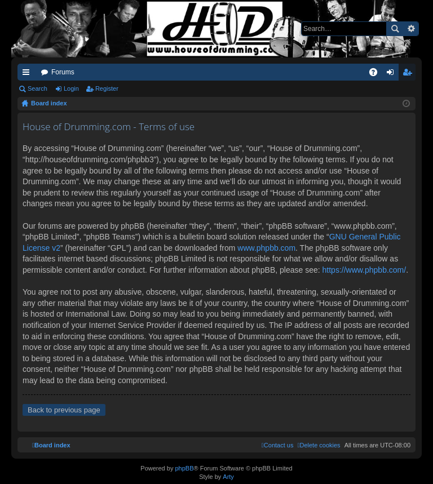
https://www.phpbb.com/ (364, 269)
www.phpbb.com (266, 247)
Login (71, 88)
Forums (62, 72)
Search (394, 28)
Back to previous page (64, 410)
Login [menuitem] (393, 74)
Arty (228, 476)
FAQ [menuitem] (377, 74)
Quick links (28, 74)
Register (106, 88)
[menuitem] (318, 445)
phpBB (184, 468)
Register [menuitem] (410, 74)
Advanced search (410, 28)
